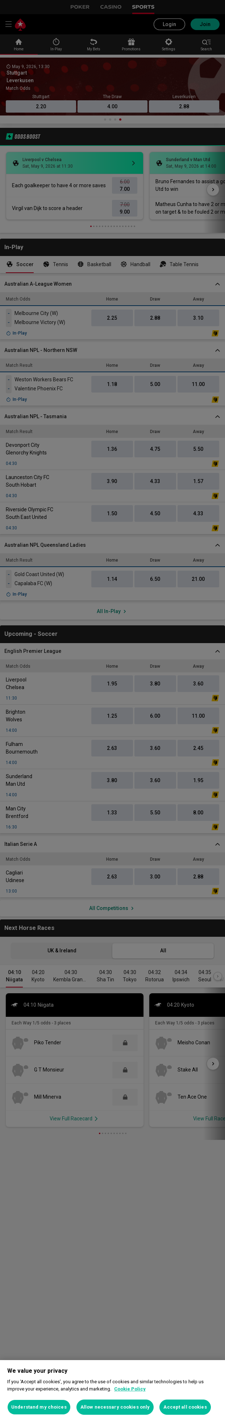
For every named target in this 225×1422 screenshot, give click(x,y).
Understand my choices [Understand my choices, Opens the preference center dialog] (39, 1407)
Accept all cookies (185, 1407)
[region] (112, 1391)
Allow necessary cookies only (115, 1407)
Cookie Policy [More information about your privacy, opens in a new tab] (130, 1389)
